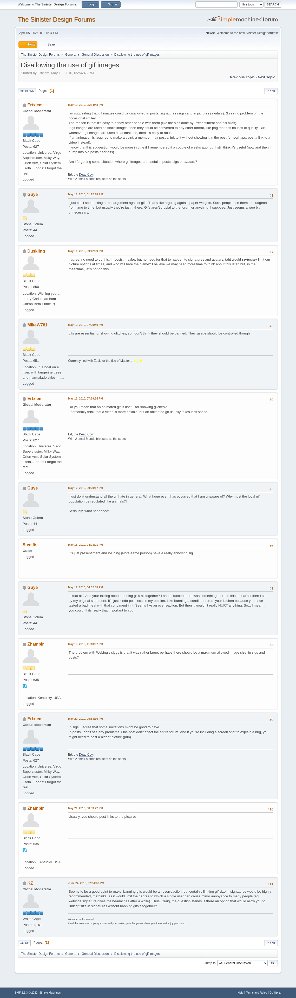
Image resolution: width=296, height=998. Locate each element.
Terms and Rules (256, 992)
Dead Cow (86, 174)
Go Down (27, 91)
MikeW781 (37, 325)
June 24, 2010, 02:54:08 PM (86, 883)
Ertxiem (35, 105)
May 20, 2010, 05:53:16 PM (85, 718)
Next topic (266, 77)
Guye (32, 194)
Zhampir (35, 644)
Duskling (36, 251)
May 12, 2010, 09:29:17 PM (85, 488)
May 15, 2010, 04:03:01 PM (85, 544)
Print (271, 91)
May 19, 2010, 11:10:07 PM (85, 644)
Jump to (210, 963)
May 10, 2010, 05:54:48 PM (85, 104)
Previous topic (242, 77)
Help (241, 992)
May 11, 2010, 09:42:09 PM (85, 251)
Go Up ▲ (275, 992)
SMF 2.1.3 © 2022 (26, 992)
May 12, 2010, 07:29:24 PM (85, 398)
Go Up (24, 942)
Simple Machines (50, 992)
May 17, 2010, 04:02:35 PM (85, 587)
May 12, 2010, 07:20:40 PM (85, 324)
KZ (30, 883)
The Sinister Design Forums (56, 19)
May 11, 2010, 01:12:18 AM (85, 194)
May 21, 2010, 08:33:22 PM (85, 808)
